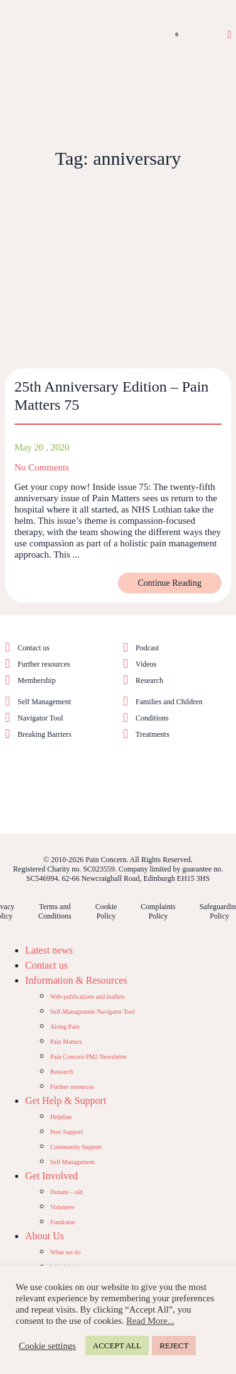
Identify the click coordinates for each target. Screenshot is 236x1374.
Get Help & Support (65, 1100)
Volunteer (62, 1207)
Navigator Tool (40, 718)
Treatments (152, 734)
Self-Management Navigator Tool (92, 1011)
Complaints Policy (158, 911)
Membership (37, 680)
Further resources (44, 664)
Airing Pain (64, 1026)
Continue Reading (170, 583)
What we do (65, 1252)
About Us (44, 1236)
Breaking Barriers (45, 734)
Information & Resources (76, 980)
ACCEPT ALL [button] (117, 1345)
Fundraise (62, 1222)
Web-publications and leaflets (87, 996)
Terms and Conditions (55, 911)
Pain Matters (66, 1041)
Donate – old (66, 1192)
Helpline (61, 1116)
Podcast (147, 647)
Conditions (152, 718)
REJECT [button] (173, 1345)
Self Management (44, 701)
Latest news (49, 950)
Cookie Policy (106, 911)
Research (149, 680)
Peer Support (66, 1131)
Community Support (76, 1146)
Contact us (34, 647)
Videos (146, 664)
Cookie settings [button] (47, 1346)
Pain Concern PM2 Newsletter (88, 1056)
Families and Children (169, 701)
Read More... (150, 1321)
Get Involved (51, 1175)
